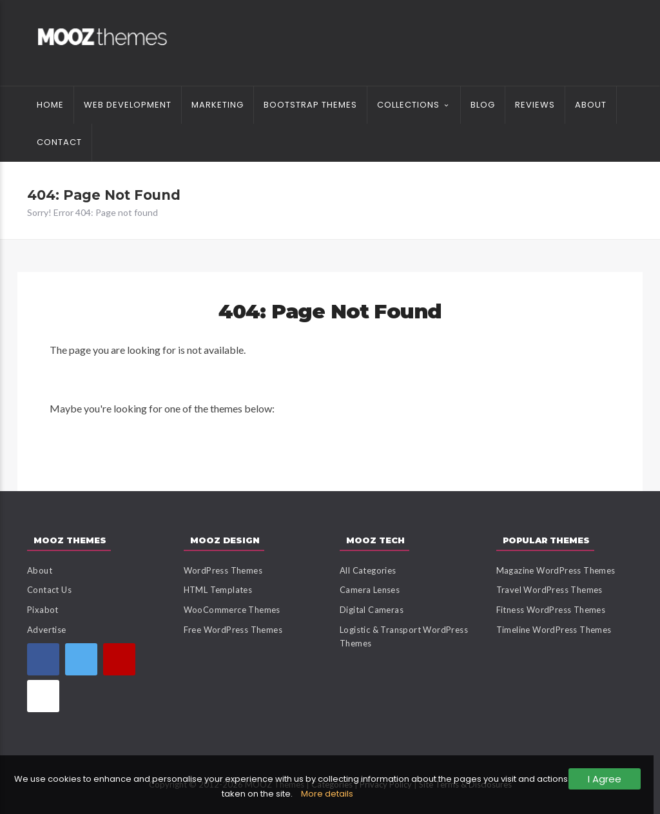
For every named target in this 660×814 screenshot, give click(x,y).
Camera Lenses (370, 590)
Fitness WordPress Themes (551, 610)
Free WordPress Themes (233, 630)
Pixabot (43, 610)
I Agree (604, 779)
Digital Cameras (371, 610)
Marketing (217, 105)
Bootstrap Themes (310, 105)
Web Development (127, 105)
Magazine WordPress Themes (556, 570)
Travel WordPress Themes (549, 590)
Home (50, 105)
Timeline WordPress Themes (554, 630)
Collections (408, 105)
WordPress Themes (223, 570)
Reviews (535, 105)
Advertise (46, 630)
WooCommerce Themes (232, 610)
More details (327, 794)
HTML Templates (218, 590)
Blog (483, 105)
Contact (59, 142)
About (591, 105)
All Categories (368, 570)
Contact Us (49, 590)
